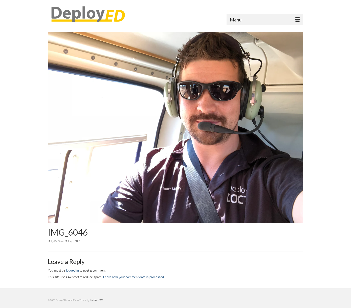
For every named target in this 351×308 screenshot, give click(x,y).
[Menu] (265, 19)
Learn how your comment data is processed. (134, 277)
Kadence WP (96, 300)
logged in (72, 270)
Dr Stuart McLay (63, 241)
